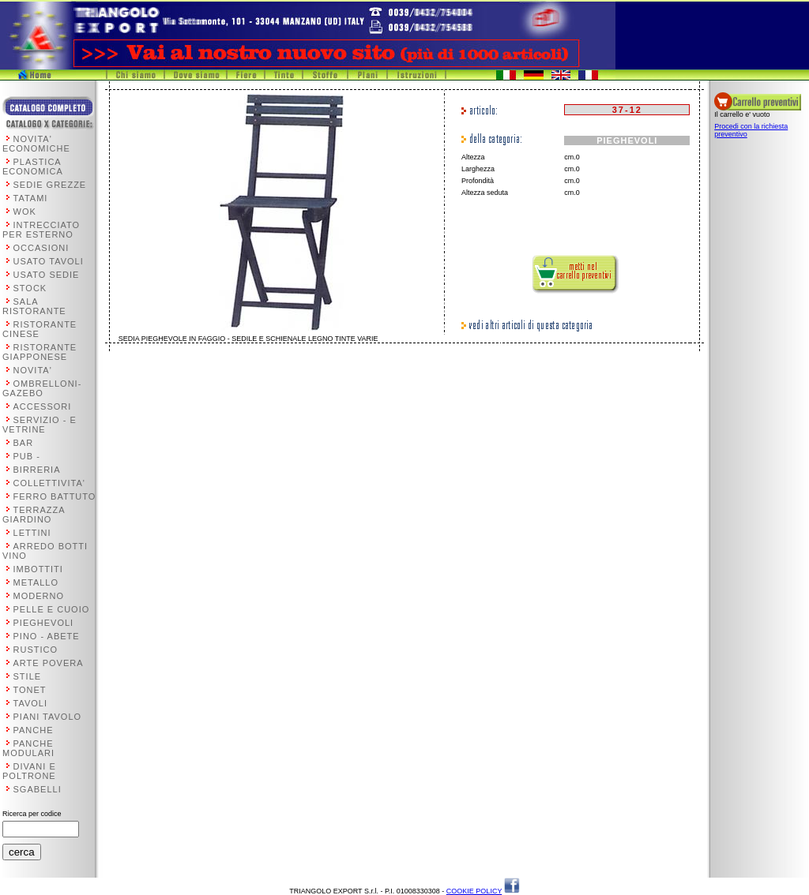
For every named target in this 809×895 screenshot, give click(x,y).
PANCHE (33, 730)
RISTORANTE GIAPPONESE (39, 352)
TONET (30, 690)
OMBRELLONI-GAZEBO (41, 388)
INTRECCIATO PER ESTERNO (41, 229)
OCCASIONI (41, 248)
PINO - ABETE (46, 636)
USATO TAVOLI (48, 261)
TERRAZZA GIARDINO (33, 514)
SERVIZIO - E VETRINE (39, 424)
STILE (27, 676)
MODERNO (38, 596)
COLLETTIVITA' (49, 483)
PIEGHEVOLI (43, 622)
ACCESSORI (42, 406)
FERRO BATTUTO (54, 496)
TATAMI (30, 198)
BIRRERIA (37, 469)
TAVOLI (30, 703)
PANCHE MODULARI (28, 748)
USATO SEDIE (46, 274)
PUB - (26, 456)
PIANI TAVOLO (47, 716)
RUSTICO (35, 649)
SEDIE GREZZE (50, 184)
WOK (24, 211)
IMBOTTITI (38, 569)
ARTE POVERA (48, 663)
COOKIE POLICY (474, 891)
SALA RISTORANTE (34, 306)
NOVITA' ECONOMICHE (36, 143)
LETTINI (32, 532)
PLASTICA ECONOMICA (32, 166)
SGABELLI (37, 789)
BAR (23, 443)
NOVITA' (32, 370)
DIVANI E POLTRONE (29, 771)
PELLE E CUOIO (51, 609)
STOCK (30, 288)
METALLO (36, 582)
